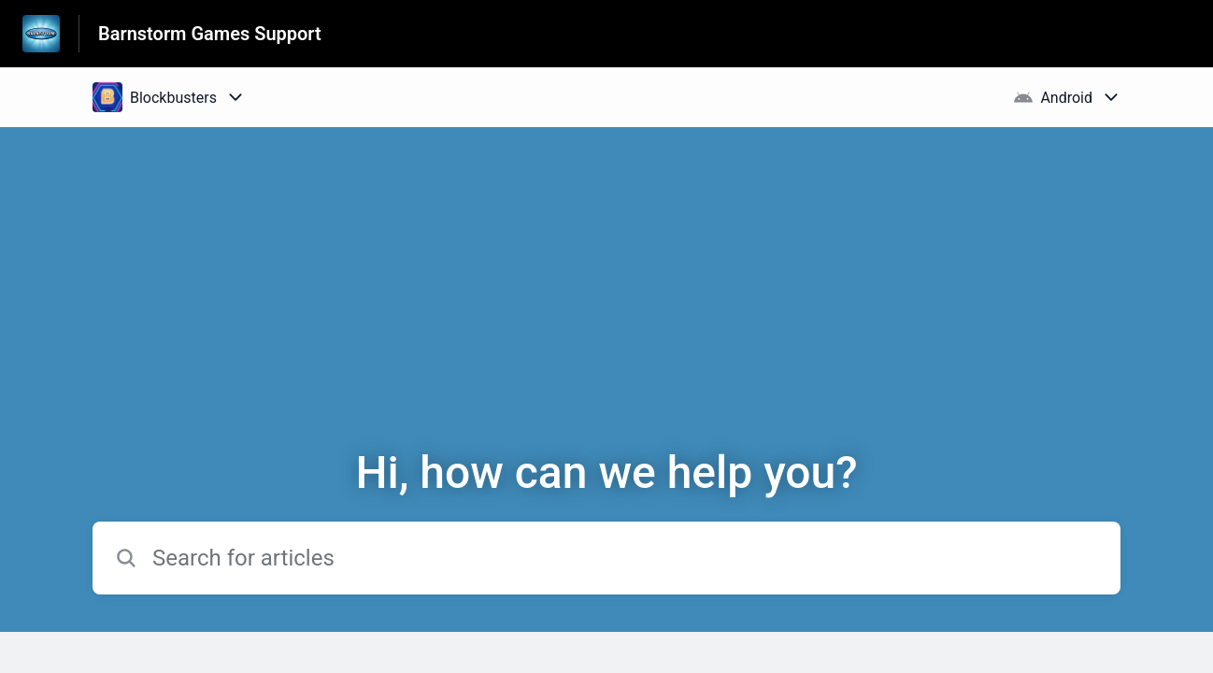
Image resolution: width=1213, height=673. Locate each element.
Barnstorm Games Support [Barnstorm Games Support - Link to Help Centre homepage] (209, 33)
